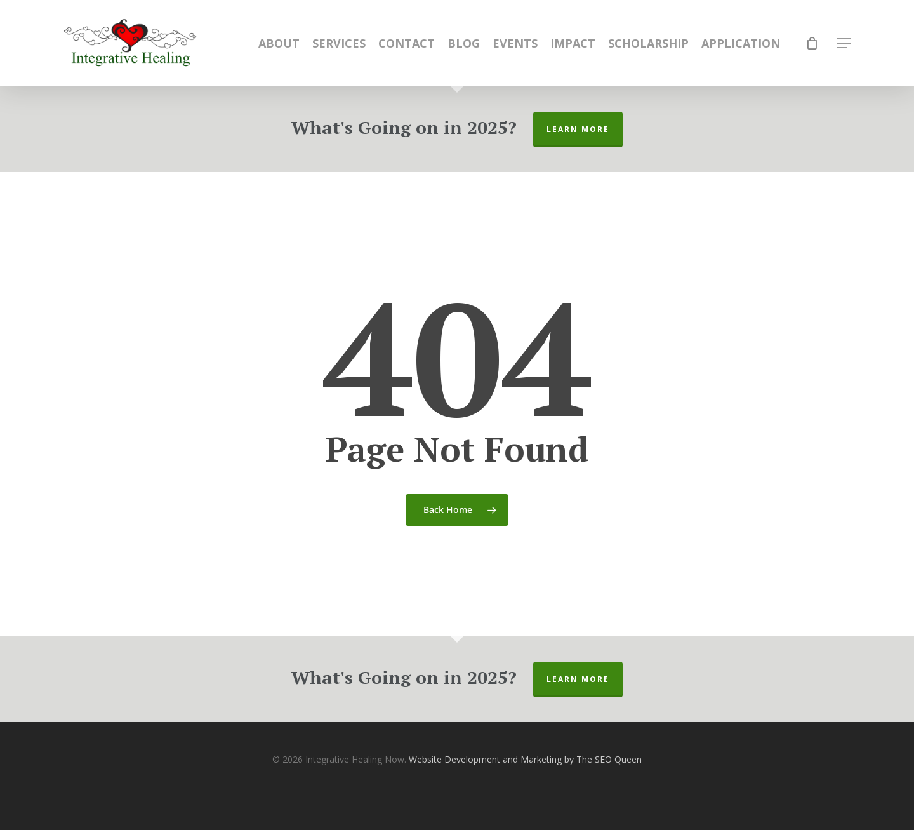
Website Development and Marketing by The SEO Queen (525, 759)
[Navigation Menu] (844, 43)
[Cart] (812, 43)
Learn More (577, 129)
